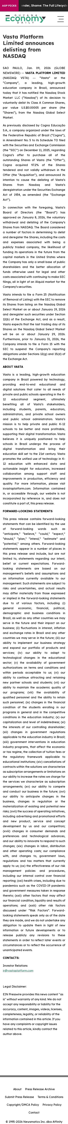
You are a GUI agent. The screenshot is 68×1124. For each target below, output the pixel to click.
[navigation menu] (59, 19)
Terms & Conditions (50, 1097)
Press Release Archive (40, 1089)
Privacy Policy (51, 1104)
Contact (34, 1112)
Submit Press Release (19, 1097)
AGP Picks (9, 5)
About (17, 1089)
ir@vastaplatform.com (18, 970)
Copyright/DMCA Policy (23, 1104)
